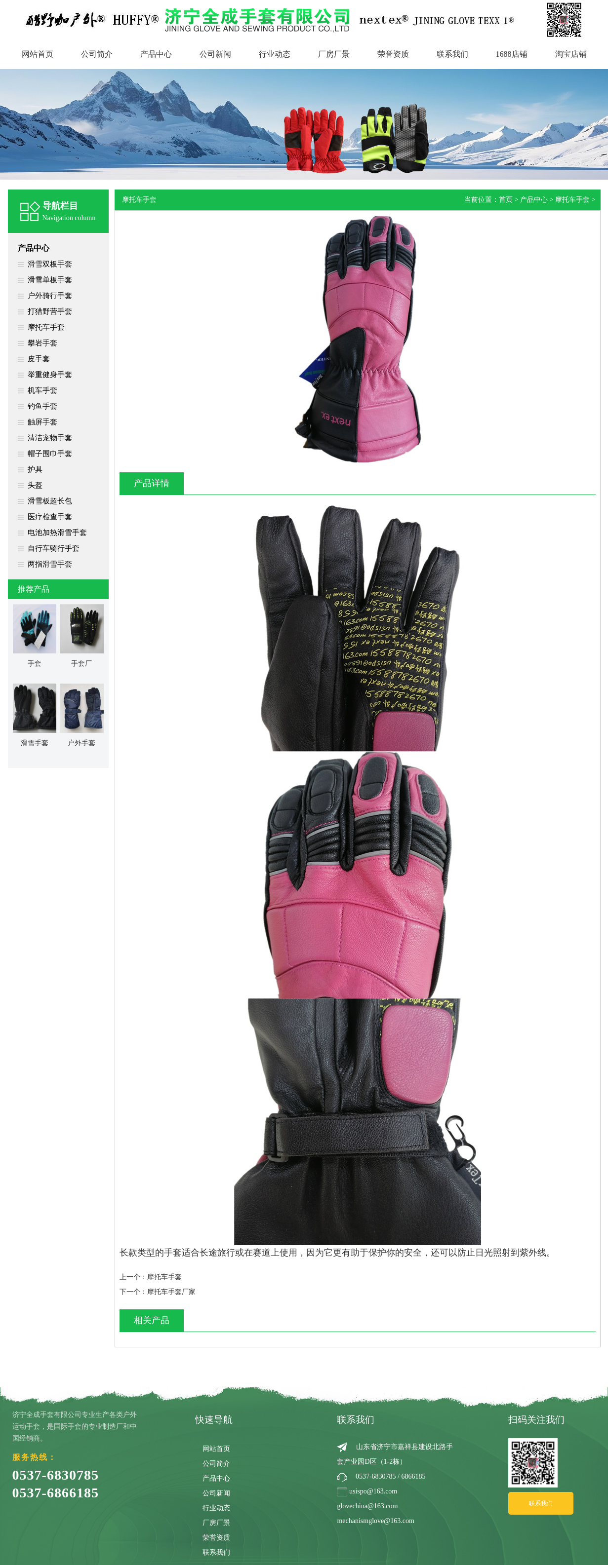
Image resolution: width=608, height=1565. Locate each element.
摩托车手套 (46, 327)
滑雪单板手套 (50, 280)
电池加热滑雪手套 (57, 532)
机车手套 (42, 390)
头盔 (35, 485)
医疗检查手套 (50, 517)
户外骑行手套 (50, 296)
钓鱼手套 (42, 406)
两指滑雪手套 (50, 564)
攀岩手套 (42, 343)
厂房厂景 (334, 54)
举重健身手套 (50, 375)
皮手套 (39, 359)
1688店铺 (511, 54)
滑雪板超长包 (50, 501)
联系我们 (452, 54)
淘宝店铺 (571, 54)
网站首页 (37, 54)
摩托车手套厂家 (171, 1292)
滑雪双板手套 (50, 264)
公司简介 (97, 54)
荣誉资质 (393, 54)
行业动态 (274, 54)
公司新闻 (215, 54)
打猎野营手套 (50, 311)
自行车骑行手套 (54, 548)
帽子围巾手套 (50, 454)
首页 (506, 199)
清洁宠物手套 (50, 438)
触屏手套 (42, 422)
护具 (35, 469)
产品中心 (156, 54)
